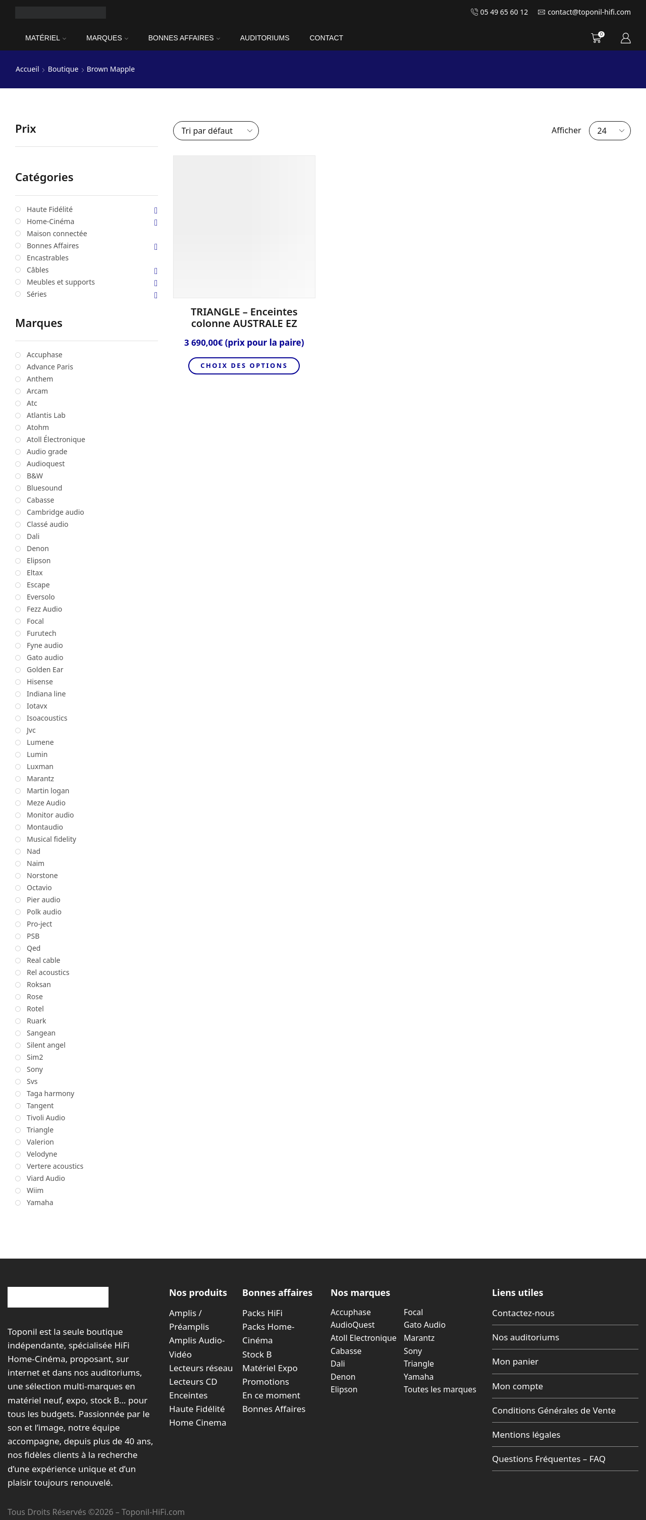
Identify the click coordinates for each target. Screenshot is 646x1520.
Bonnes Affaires (184, 38)
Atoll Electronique (364, 1337)
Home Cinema (197, 1422)
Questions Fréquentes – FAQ (549, 1458)
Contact (326, 38)
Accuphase (351, 1312)
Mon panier (515, 1361)
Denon (343, 1376)
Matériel (45, 38)
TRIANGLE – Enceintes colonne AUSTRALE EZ (244, 317)
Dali (338, 1363)
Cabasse (346, 1350)
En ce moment (271, 1395)
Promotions (265, 1381)
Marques (107, 38)
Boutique (62, 69)
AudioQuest (353, 1324)
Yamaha (419, 1376)
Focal (413, 1312)
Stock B (257, 1354)
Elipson (344, 1389)
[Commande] (216, 130)
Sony (413, 1350)
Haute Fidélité (197, 1409)
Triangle (419, 1363)
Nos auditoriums (525, 1337)
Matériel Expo (270, 1368)
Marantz (419, 1337)
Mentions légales (526, 1434)
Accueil (27, 69)
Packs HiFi (262, 1313)
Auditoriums (265, 38)
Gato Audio (425, 1324)
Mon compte (517, 1385)
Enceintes (188, 1395)
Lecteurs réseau (201, 1368)
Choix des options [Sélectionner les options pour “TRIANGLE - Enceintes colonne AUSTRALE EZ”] (244, 365)
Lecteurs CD (193, 1381)
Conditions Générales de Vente (554, 1410)
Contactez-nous (523, 1313)
